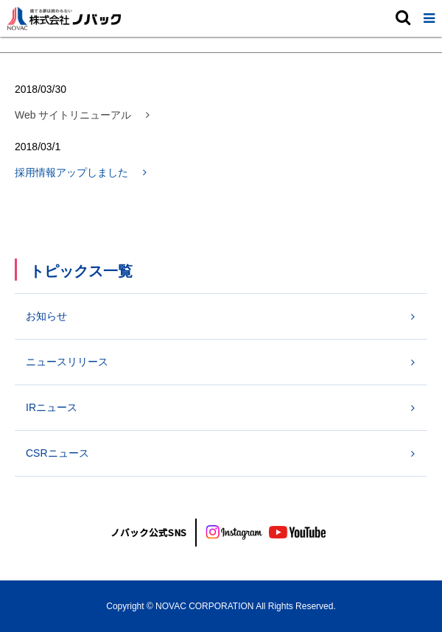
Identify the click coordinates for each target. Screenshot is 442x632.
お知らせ (46, 316)
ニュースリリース (67, 362)
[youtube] (297, 532)
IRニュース (51, 407)
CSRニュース (57, 453)
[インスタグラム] (234, 532)
